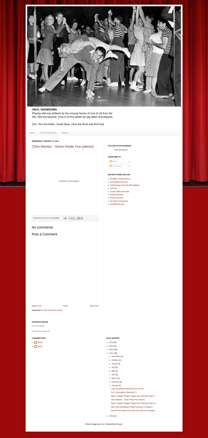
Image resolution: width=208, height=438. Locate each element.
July (113, 367)
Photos (65, 132)
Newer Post (36, 306)
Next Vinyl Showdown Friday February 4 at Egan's (132, 407)
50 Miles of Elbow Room (120, 179)
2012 (111, 349)
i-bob (103, 424)
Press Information (48, 132)
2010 (111, 416)
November (116, 356)
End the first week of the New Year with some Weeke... (133, 410)
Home (32, 132)
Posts (113, 161)
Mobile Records (116, 195)
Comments (115, 166)
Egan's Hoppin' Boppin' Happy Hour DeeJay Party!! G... (134, 403)
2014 (111, 342)
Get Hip (113, 188)
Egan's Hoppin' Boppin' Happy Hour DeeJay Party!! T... (133, 396)
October (115, 360)
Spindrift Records (117, 204)
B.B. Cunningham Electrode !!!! (124, 392)
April (114, 375)
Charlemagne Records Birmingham (124, 185)
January (115, 385)
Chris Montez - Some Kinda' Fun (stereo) (63, 146)
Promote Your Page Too (41, 331)
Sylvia (39, 346)
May (114, 371)
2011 (111, 353)
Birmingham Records (119, 182)
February (115, 382)
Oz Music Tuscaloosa (119, 201)
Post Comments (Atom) (53, 310)
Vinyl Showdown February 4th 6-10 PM (127, 389)
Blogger (119, 424)
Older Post (94, 306)
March (114, 378)
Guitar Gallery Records (119, 191)
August (115, 364)
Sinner (40, 342)
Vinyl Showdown (121, 150)
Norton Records (116, 198)
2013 (111, 346)
